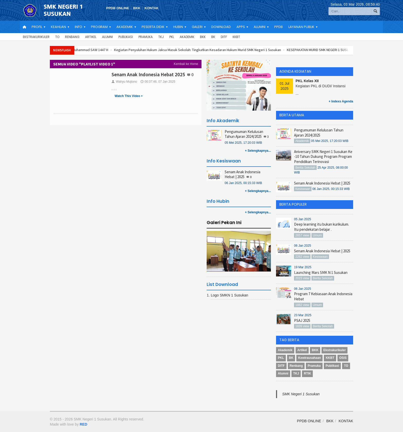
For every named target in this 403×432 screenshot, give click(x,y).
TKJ (161, 37)
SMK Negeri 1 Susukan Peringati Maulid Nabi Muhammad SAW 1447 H (94, 49)
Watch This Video (129, 96)
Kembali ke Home (186, 64)
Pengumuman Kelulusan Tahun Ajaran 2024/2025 (244, 134)
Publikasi (125, 37)
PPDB (278, 26)
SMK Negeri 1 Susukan (301, 394)
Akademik (187, 37)
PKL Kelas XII (307, 81)
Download (221, 26)
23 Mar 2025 (302, 315)
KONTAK (151, 8)
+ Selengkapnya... (258, 150)
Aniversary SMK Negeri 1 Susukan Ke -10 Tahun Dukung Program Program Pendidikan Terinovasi (323, 156)
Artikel (90, 37)
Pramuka (146, 37)
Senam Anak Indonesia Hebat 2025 (148, 74)
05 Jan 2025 (302, 219)
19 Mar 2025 (302, 267)
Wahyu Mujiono (124, 81)
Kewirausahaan (309, 358)
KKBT (236, 37)
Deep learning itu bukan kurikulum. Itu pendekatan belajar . (321, 227)
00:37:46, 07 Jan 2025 (158, 81)
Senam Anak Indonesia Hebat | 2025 (242, 174)
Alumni (107, 37)
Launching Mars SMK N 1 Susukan (320, 272)
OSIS (343, 358)
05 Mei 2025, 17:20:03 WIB (243, 143)
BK (213, 37)
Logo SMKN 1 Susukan (229, 295)
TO (57, 37)
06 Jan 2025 (302, 245)
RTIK (307, 373)
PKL (171, 37)
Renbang (72, 37)
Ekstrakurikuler (36, 37)
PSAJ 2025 (302, 320)
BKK (136, 8)
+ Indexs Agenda (341, 101)
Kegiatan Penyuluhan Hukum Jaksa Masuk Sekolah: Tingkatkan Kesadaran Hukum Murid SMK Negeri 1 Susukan (235, 49)
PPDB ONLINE (117, 8)
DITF (224, 37)
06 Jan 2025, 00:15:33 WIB (243, 183)
